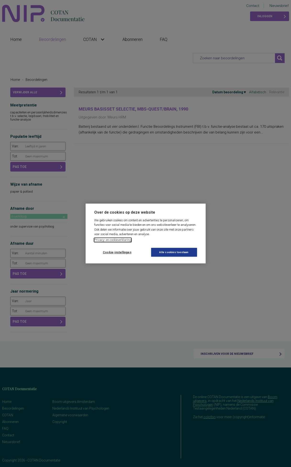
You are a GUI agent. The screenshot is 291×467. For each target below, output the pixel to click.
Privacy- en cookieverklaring (112, 240)
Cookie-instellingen (117, 252)
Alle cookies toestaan (173, 252)
